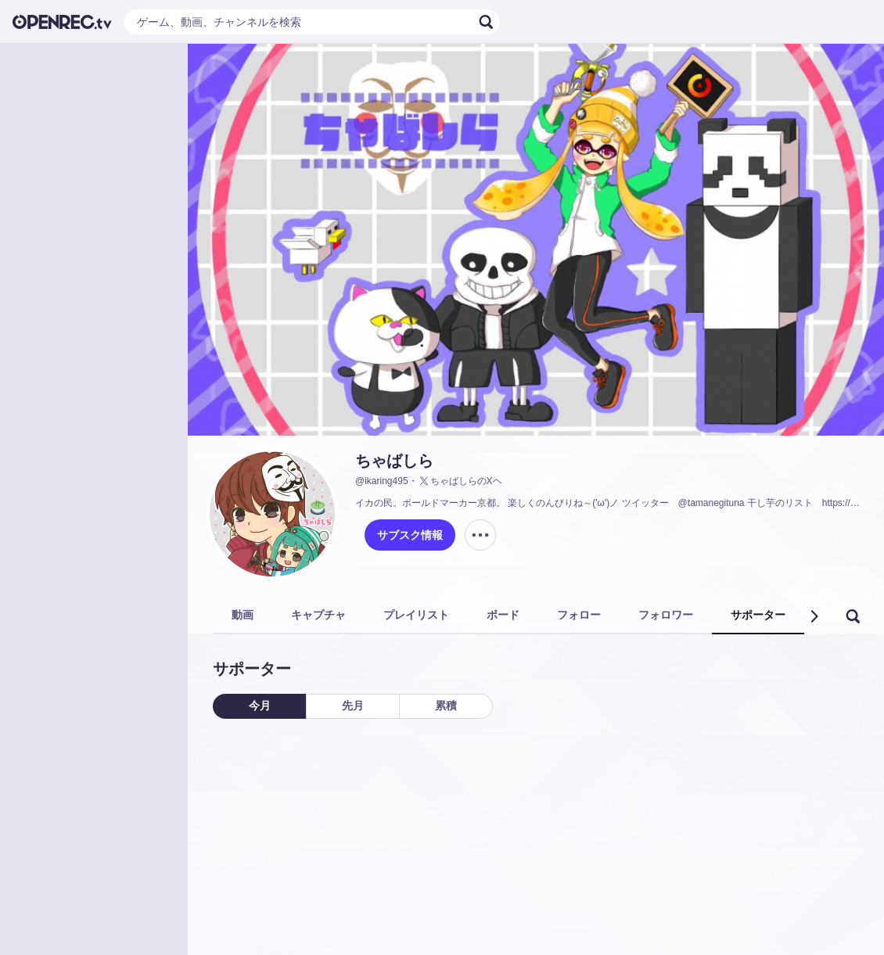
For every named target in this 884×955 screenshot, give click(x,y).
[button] (813, 616)
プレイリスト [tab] (416, 615)
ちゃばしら (394, 460)
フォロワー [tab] (665, 615)
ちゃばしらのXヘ (460, 481)
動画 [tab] (242, 615)
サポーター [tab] (758, 615)
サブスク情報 (410, 535)
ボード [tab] (503, 615)
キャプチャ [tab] (318, 615)
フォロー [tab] (579, 615)
